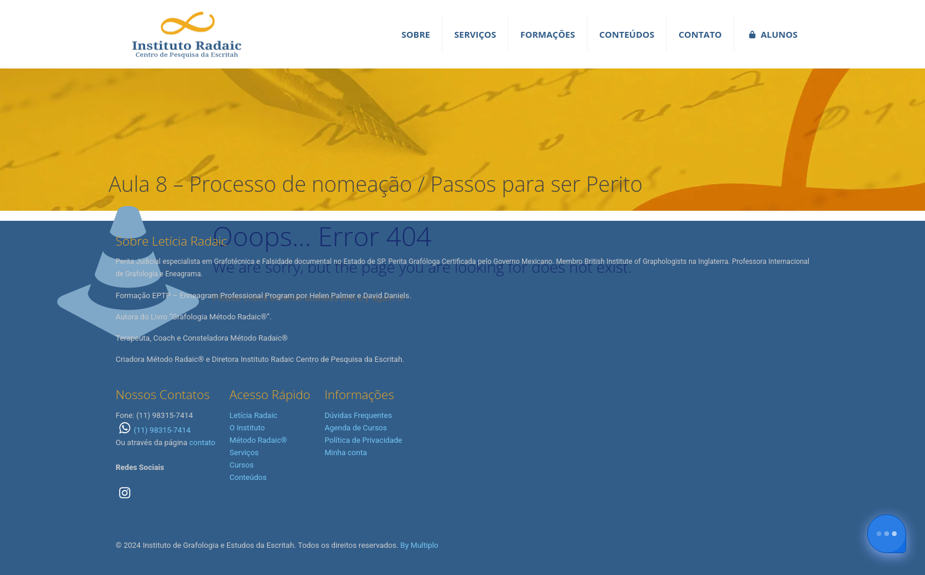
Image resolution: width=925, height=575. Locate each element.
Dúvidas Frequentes (358, 415)
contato (202, 442)
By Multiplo (419, 545)
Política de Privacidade (363, 440)
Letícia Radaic (253, 415)
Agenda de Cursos (355, 427)
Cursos (241, 464)
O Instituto (247, 427)
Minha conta (345, 452)
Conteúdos (248, 477)
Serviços (244, 452)
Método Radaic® (258, 440)
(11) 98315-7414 (153, 430)
